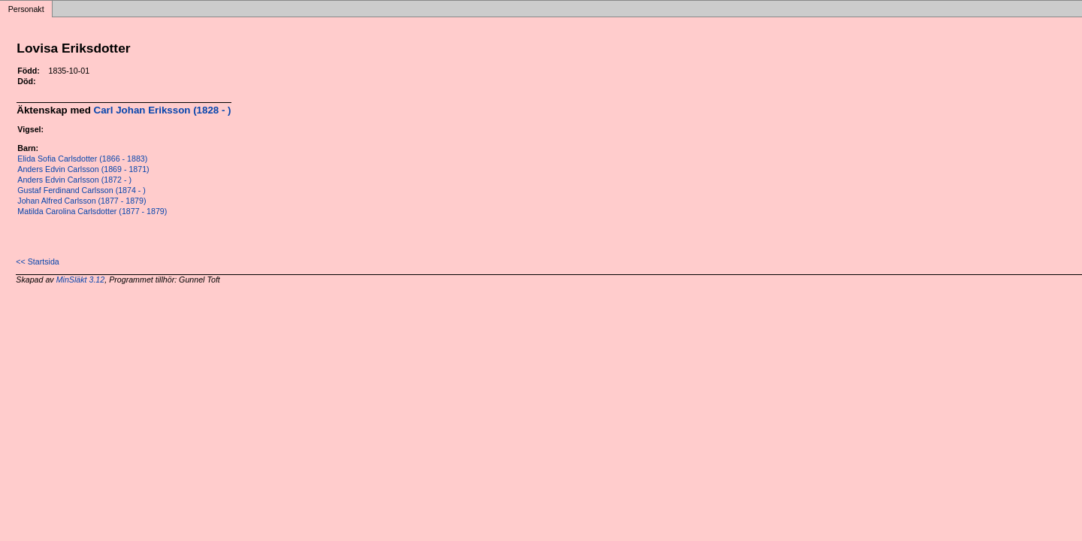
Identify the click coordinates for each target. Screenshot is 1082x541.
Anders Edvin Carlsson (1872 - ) (74, 179)
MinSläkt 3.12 (80, 279)
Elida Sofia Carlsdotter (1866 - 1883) (82, 158)
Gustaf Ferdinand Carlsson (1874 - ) (81, 190)
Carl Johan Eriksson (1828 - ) (162, 110)
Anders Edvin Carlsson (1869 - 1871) (83, 169)
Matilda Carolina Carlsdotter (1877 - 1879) (92, 211)
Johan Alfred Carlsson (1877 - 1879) (81, 200)
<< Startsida (37, 261)
